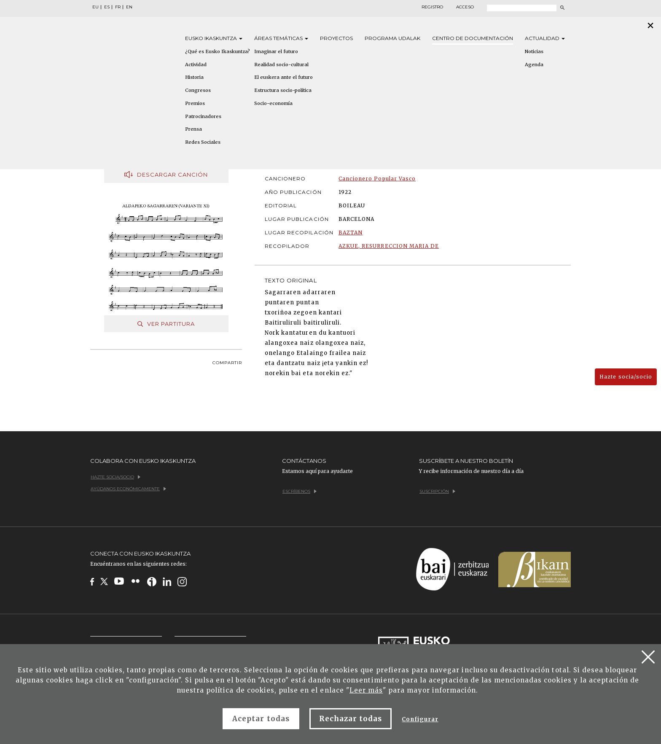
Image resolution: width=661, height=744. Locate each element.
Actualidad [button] (545, 38)
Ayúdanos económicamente (128, 489)
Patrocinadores (203, 116)
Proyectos (336, 38)
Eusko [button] (213, 38)
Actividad (196, 64)
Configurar (420, 719)
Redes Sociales (202, 142)
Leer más (366, 690)
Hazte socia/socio (625, 376)
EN (129, 7)
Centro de (472, 38)
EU (95, 7)
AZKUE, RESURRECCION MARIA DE (389, 246)
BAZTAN (351, 232)
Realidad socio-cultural (281, 64)
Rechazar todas (350, 718)
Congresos (198, 90)
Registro (432, 7)
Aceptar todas (261, 718)
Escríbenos (299, 491)
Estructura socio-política (283, 90)
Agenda (534, 64)
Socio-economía (273, 103)
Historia (194, 77)
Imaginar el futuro (276, 51)
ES (107, 7)
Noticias (534, 51)
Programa (392, 38)
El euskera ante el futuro (283, 77)
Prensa (193, 129)
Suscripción (437, 491)
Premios (195, 103)
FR (118, 7)
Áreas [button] (281, 38)
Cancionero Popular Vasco (377, 178)
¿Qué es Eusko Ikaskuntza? (217, 51)
